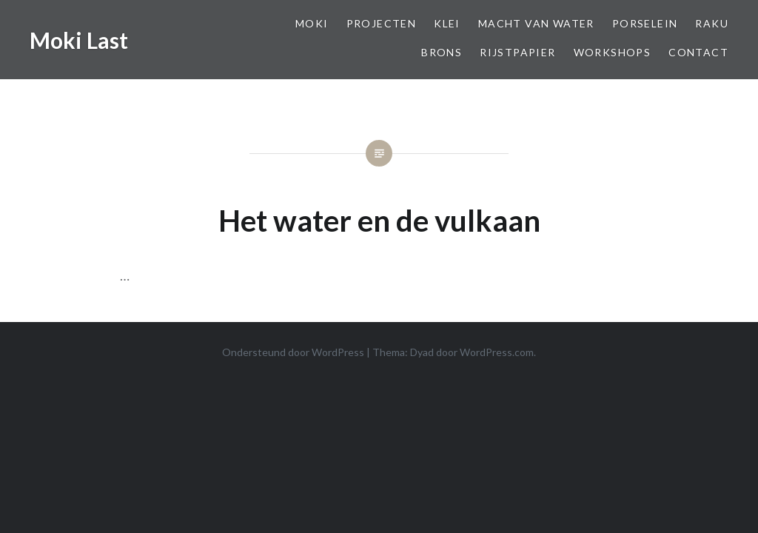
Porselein (645, 23)
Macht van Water (536, 23)
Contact (698, 52)
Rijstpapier (517, 52)
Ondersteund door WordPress (293, 352)
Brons (441, 52)
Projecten (381, 23)
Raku (711, 23)
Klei (447, 23)
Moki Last (79, 40)
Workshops (612, 52)
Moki (312, 23)
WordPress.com (497, 352)
